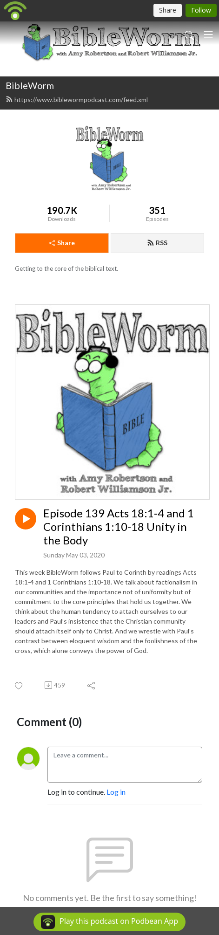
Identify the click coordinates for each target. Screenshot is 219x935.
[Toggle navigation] (208, 34)
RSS (157, 243)
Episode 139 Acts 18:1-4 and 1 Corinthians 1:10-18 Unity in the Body (118, 527)
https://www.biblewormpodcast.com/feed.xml (77, 99)
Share (62, 243)
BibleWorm (30, 85)
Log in (116, 791)
